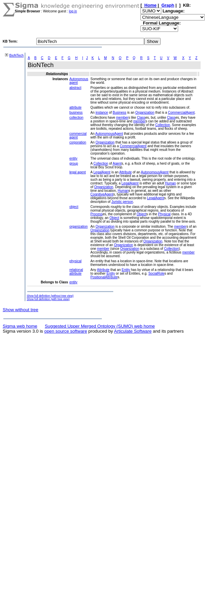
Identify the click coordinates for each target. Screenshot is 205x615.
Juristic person (122, 202)
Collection (162, 125)
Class (141, 117)
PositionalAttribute (104, 277)
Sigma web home (20, 326)
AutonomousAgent (109, 133)
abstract (75, 88)
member (122, 117)
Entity (126, 270)
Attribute (125, 172)
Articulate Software (133, 331)
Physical (164, 214)
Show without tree (20, 309)
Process (96, 214)
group (73, 163)
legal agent (77, 172)
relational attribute (76, 271)
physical (75, 261)
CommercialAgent (181, 112)
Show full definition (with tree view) (48, 299)
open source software (65, 331)
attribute (75, 107)
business (75, 112)
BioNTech (16, 55)
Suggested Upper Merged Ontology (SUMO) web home (100, 326)
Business (119, 112)
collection (76, 117)
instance (101, 112)
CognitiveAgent (101, 194)
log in (73, 11)
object (73, 207)
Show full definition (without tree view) (50, 295)
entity (73, 158)
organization (78, 226)
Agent (117, 163)
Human (170, 183)
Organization (145, 112)
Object (141, 214)
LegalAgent (102, 172)
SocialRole (156, 273)
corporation (77, 142)
